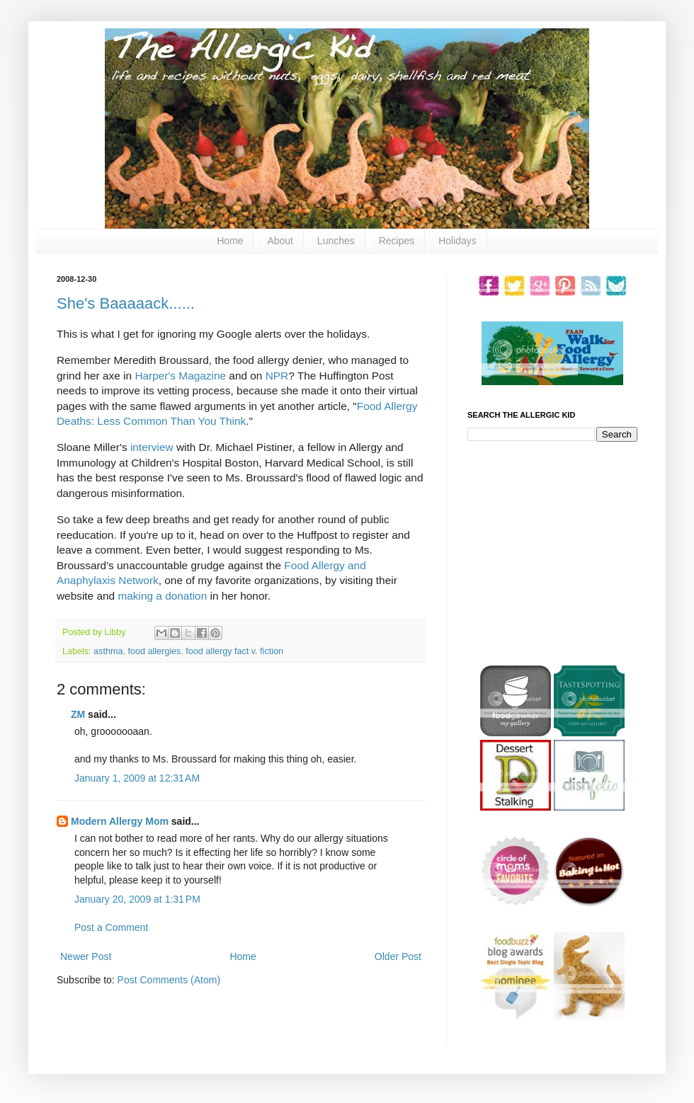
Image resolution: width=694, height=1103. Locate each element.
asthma (108, 651)
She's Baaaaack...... (126, 303)
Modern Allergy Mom (120, 821)
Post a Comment (111, 927)
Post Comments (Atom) (169, 979)
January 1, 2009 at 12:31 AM (137, 778)
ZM (78, 714)
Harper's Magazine (180, 376)
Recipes (397, 240)
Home (230, 240)
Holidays (457, 240)
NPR (277, 376)
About (280, 240)
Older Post (398, 956)
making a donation (162, 596)
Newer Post (85, 956)
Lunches (336, 240)
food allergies (154, 651)
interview (152, 447)
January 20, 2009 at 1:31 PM (137, 899)
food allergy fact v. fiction (234, 651)
